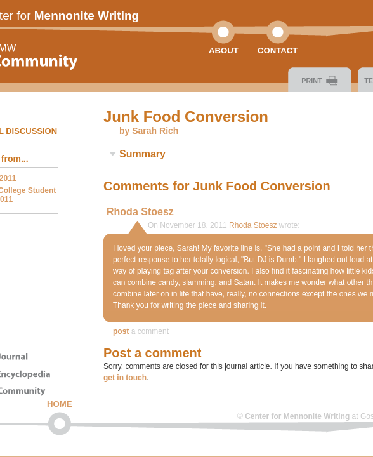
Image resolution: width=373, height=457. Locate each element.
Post (121, 331)
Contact (278, 50)
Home (59, 404)
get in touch (125, 377)
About (224, 50)
